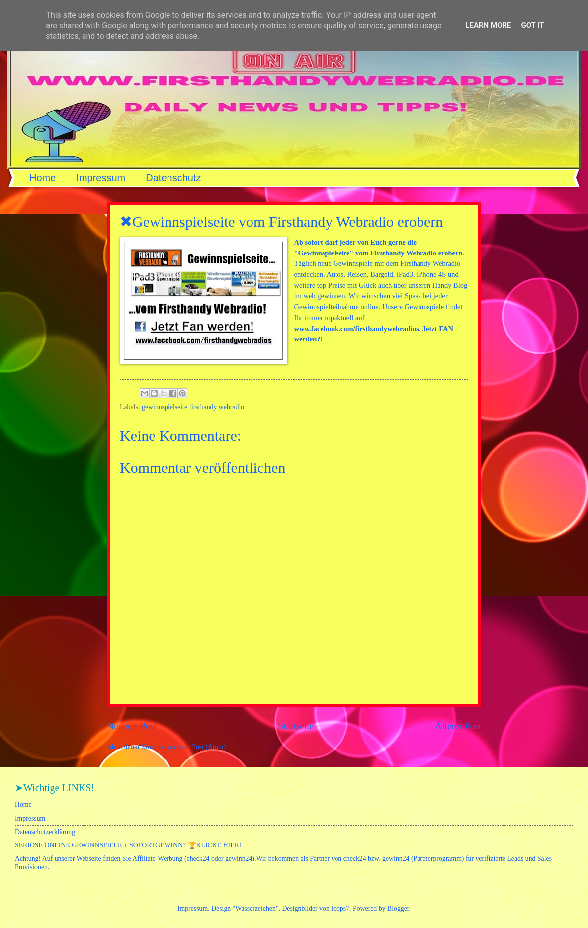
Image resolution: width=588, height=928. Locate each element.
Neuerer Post (132, 726)
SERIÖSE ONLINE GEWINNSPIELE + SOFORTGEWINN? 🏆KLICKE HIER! (128, 845)
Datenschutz (173, 177)
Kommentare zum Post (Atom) (183, 747)
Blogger (398, 908)
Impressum (100, 177)
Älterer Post (458, 726)
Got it (532, 25)
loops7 (340, 908)
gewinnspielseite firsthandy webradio (193, 407)
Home (42, 177)
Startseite (296, 726)
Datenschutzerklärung (45, 832)
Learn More (488, 25)
